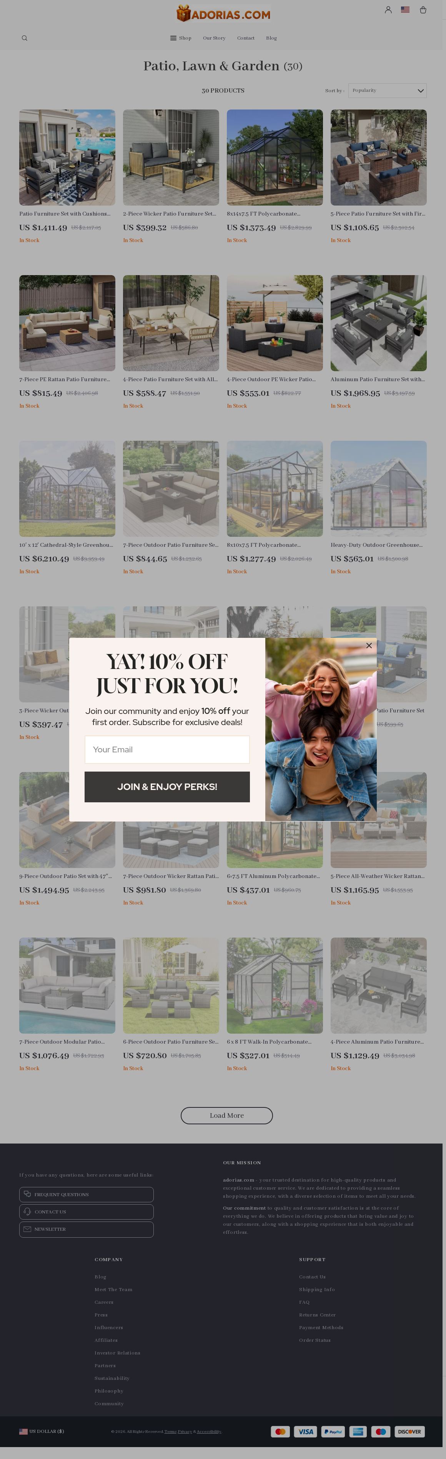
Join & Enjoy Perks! (167, 787)
